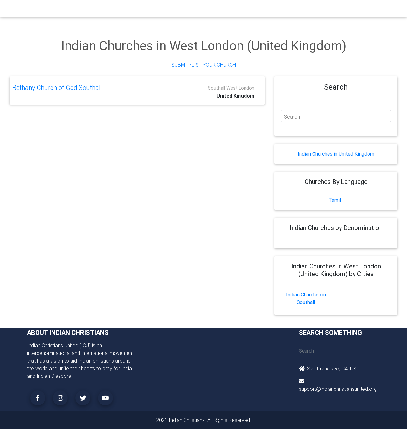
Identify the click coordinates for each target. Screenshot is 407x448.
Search (292, 116)
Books (189, 10)
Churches (109, 10)
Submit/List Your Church (203, 65)
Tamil (334, 200)
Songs (279, 10)
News (227, 10)
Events (208, 10)
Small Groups (161, 10)
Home (89, 9)
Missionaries (253, 10)
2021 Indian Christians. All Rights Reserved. (203, 420)
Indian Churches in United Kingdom (336, 154)
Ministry (133, 10)
